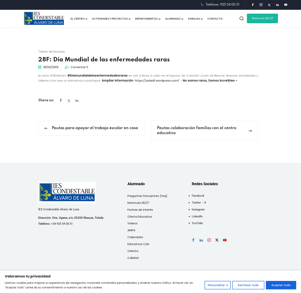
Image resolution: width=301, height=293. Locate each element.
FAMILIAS (194, 19)
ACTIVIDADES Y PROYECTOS (110, 19)
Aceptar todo (281, 285)
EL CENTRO (78, 19)
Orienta (132, 251)
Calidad (133, 258)
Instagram (198, 209)
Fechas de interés (140, 210)
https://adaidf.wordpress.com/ (157, 80)
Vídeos (132, 223)
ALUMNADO (173, 19)
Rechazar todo (248, 285)
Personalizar (216, 285)
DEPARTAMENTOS (146, 19)
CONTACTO (215, 19)
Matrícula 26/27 (262, 18)
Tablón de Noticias (51, 52)
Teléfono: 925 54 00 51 (220, 4)
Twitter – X (199, 202)
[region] (150, 282)
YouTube (197, 223)
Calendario (135, 237)
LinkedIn (197, 216)
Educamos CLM (138, 244)
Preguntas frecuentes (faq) (147, 196)
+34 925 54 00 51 (62, 223)
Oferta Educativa (139, 217)
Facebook (198, 195)
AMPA (131, 230)
